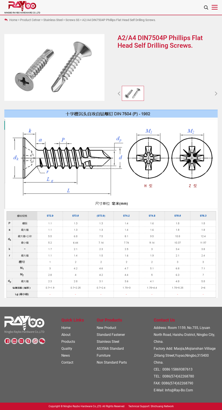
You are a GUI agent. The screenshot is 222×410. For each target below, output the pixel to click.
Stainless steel (53, 20)
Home (13, 20)
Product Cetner (30, 20)
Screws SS (72, 20)
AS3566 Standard (110, 348)
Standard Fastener (111, 335)
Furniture (103, 355)
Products (68, 342)
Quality (66, 348)
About (65, 335)
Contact (67, 362)
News (65, 355)
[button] (119, 93)
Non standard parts (112, 362)
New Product (106, 328)
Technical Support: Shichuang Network (151, 406)
